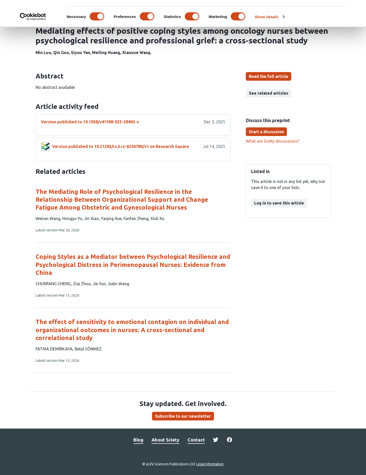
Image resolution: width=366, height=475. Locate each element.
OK (311, 12)
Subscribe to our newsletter (183, 416)
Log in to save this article (279, 203)
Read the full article (268, 76)
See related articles (268, 93)
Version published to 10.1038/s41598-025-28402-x (90, 122)
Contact (196, 439)
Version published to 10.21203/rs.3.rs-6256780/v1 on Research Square (120, 146)
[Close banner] (358, 8)
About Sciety (165, 439)
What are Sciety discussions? (272, 141)
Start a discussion (266, 131)
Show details (267, 39)
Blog (138, 439)
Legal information (210, 464)
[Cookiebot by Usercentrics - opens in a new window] (33, 39)
